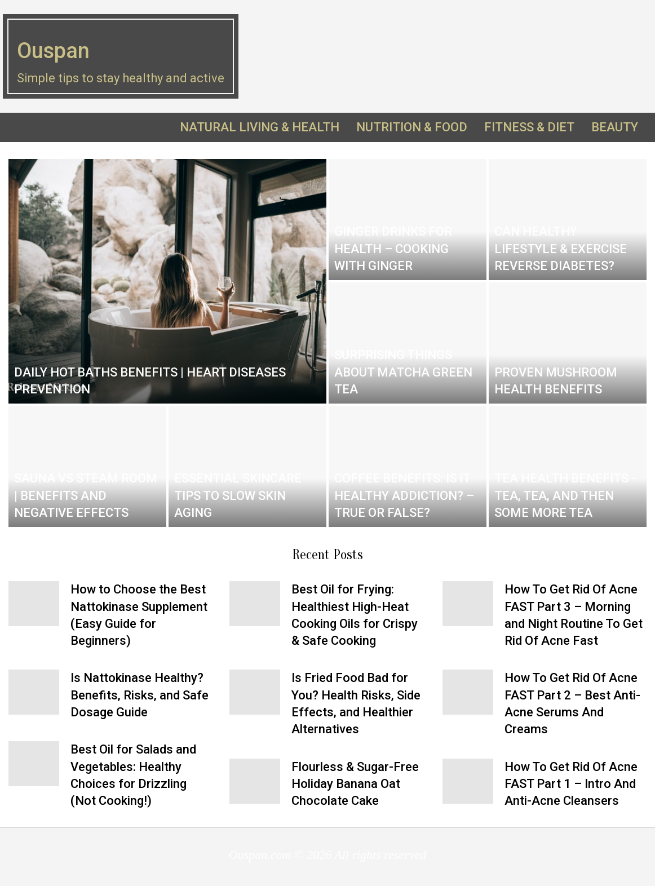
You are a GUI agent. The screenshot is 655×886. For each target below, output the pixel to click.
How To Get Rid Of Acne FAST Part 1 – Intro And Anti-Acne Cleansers (571, 784)
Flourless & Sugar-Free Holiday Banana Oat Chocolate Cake (355, 784)
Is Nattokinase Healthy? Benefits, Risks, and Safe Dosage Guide (139, 695)
